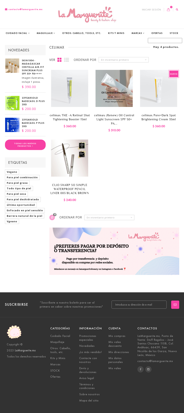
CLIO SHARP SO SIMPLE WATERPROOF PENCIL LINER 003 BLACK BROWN (69, 189)
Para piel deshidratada (23, 199)
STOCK (174, 33)
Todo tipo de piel (19, 188)
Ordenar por (85, 60)
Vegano (12, 171)
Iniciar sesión (151, 9)
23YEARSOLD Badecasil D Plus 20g (33, 101)
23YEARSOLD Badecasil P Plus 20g (33, 123)
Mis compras (116, 336)
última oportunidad (21, 204)
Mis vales (114, 368)
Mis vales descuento (115, 344)
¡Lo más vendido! (90, 352)
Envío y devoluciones (87, 370)
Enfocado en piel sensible (25, 210)
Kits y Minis (116, 33)
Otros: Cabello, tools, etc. (81, 33)
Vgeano (12, 221)
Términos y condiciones (87, 386)
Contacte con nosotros (88, 360)
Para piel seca (16, 193)
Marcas (137, 33)
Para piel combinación (22, 177)
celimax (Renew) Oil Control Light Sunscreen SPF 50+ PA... (114, 119)
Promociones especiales (87, 337)
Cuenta (114, 328)
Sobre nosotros (89, 394)
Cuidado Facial (16, 33)
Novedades (18, 50)
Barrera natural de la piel (24, 216)
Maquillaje (45, 33)
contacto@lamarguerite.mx (24, 9)
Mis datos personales (115, 360)
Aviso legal (86, 378)
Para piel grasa (17, 182)
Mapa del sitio (89, 400)
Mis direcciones (118, 352)
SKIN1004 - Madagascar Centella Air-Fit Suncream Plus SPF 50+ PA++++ (33, 67)
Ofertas (157, 33)
